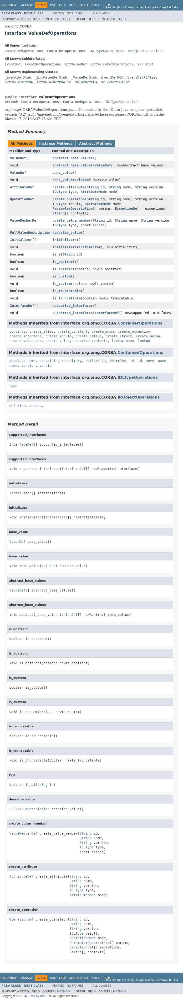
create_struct (119, 336)
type (13, 386)
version (28, 365)
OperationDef (22, 199)
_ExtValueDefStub (51, 77)
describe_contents (91, 341)
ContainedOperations (24, 51)
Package (26, 5)
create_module (59, 336)
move (150, 361)
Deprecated (78, 5)
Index (95, 5)
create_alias (41, 331)
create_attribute (69, 187)
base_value (63, 173)
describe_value (67, 232)
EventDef (13, 64)
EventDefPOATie (141, 77)
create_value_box (25, 341)
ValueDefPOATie (115, 82)
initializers (65, 240)
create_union (148, 336)
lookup (144, 341)
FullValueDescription (30, 232)
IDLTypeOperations (106, 51)
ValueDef (145, 64)
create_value (58, 341)
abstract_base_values (73, 158)
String (93, 187)
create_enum (103, 331)
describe (118, 361)
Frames (58, 13)
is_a (57, 254)
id (132, 361)
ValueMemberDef (24, 220)
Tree (62, 5)
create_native (89, 336)
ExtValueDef (76, 64)
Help (106, 5)
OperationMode (98, 204)
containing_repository (60, 361)
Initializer (21, 240)
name (162, 361)
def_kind (17, 406)
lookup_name (123, 341)
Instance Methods (55, 143)
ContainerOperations (66, 51)
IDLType (60, 192)
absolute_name (22, 361)
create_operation (69, 199)
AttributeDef (22, 187)
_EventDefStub (18, 77)
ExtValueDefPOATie (54, 82)
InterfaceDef (22, 306)
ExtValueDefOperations (112, 64)
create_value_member (72, 220)
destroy (36, 406)
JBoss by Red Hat (39, 996)
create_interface (25, 336)
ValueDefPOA (86, 82)
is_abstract (64, 262)
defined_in (96, 361)
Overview (9, 5)
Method (63, 19)
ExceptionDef (127, 208)
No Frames (75, 13)
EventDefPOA (112, 77)
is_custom (62, 276)
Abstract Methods (95, 143)
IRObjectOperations (145, 51)
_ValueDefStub (84, 77)
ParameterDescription (73, 208)
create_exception (134, 331)
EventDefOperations (43, 64)
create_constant (72, 331)
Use (53, 5)
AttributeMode (94, 192)
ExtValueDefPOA (19, 82)
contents (17, 331)
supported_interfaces (73, 306)
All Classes (101, 13)
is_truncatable (67, 291)
